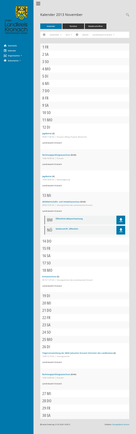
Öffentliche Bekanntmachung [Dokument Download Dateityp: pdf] (69, 219)
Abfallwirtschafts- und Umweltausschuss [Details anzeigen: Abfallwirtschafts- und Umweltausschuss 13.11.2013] (61, 201)
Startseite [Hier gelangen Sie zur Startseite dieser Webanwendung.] (10, 45)
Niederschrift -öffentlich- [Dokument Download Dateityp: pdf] (67, 229)
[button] (17, 55)
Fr (47, 47)
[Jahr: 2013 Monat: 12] (77, 34)
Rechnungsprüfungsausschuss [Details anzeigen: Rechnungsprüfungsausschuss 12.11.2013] (56, 155)
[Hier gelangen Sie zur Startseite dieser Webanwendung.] (17, 20)
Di (47, 76)
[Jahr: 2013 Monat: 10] (44, 34)
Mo (48, 69)
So (47, 61)
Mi (47, 83)
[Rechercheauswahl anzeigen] (127, 15)
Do (47, 90)
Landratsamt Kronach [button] (104, 34)
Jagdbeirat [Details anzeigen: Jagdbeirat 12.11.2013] (47, 133)
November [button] (56, 34)
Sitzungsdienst (120, 424)
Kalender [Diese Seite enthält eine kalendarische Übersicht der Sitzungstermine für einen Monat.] (10, 50)
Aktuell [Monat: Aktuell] (86, 34)
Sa (47, 54)
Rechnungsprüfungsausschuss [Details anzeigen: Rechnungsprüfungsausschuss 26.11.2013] (56, 374)
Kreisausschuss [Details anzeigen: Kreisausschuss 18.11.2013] (50, 276)
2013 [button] (69, 34)
